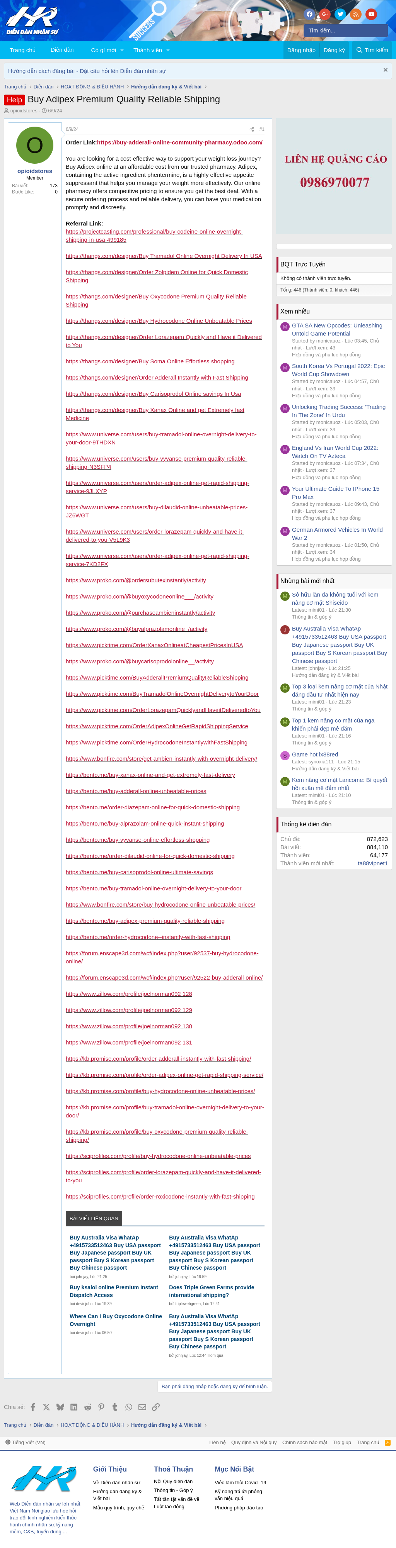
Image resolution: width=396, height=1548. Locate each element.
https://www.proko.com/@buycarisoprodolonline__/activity (140, 661)
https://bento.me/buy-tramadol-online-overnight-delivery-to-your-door (153, 888)
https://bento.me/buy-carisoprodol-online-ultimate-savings (139, 872)
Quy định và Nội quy (254, 1442)
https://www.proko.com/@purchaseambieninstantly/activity (140, 612)
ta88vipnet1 (373, 863)
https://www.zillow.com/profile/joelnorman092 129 (129, 1010)
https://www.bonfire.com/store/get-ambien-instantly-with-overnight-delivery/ (161, 758)
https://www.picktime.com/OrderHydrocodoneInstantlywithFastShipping (157, 742)
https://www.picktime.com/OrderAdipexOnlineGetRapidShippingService (157, 726)
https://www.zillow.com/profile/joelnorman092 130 (129, 1026)
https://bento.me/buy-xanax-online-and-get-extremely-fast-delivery (150, 774)
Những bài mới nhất (307, 581)
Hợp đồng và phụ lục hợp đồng (326, 355)
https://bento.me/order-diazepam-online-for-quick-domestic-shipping (153, 807)
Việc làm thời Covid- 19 (240, 1482)
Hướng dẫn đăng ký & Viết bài (325, 675)
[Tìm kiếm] (346, 30)
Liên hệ (217, 1442)
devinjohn (84, 1304)
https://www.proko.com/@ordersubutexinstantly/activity (136, 580)
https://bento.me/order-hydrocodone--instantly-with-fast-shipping (148, 937)
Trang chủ (23, 50)
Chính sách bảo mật (304, 1442)
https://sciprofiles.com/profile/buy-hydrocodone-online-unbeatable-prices (158, 1156)
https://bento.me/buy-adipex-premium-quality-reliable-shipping (145, 920)
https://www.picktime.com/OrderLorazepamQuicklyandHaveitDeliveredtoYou (163, 710)
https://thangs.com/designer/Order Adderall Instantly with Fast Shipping (157, 377)
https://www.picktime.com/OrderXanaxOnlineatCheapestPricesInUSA (154, 645)
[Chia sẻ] (252, 129)
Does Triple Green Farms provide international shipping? (211, 1291)
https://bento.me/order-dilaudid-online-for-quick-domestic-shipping (150, 856)
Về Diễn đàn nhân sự (116, 1482)
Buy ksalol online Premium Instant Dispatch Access (114, 1291)
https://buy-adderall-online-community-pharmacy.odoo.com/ (180, 142)
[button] (122, 50)
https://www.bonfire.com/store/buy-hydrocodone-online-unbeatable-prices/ (160, 904)
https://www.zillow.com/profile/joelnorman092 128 (129, 993)
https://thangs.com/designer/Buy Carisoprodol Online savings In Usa (153, 393)
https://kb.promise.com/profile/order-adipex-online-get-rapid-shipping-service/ (164, 1075)
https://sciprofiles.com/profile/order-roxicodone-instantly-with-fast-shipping (160, 1196)
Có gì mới (103, 50)
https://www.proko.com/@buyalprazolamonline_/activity (136, 629)
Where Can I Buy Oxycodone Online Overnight (116, 1320)
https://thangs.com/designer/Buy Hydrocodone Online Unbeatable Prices (159, 320)
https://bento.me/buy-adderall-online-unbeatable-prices (136, 791)
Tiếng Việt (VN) (25, 1442)
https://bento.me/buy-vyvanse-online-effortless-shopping (138, 839)
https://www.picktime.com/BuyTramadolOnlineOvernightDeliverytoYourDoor (162, 693)
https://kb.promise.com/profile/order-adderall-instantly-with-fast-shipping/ (158, 1058)
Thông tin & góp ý (311, 617)
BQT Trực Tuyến (303, 264)
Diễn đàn (62, 49)
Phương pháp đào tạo (239, 1508)
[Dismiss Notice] (384, 71)
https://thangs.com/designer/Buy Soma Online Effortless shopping (150, 361)
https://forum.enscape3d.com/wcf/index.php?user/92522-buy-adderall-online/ (164, 977)
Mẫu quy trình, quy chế (118, 1508)
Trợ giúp (342, 1442)
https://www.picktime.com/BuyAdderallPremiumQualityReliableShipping (157, 677)
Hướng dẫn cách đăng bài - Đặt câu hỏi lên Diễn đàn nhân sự (87, 71)
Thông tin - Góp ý (173, 1490)
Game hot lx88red (315, 754)
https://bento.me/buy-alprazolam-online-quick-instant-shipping (145, 823)
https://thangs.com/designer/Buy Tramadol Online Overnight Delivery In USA (164, 256)
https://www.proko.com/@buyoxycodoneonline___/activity (139, 596)
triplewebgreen (188, 1304)
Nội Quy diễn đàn (173, 1481)
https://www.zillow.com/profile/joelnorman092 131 (129, 1042)
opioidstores (24, 111)
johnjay (82, 1277)
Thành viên (147, 50)
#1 (262, 129)
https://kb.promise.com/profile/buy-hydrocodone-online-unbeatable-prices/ (160, 1091)
